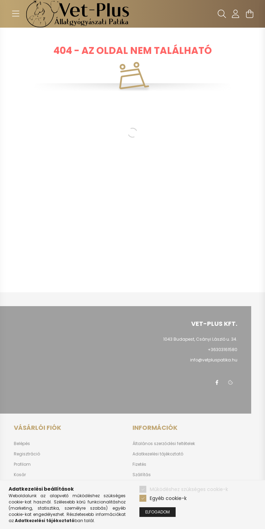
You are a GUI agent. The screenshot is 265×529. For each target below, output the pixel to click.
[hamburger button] (15, 14)
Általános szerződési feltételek (163, 443)
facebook (217, 382)
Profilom (22, 464)
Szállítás (141, 474)
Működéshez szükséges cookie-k (189, 489)
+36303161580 (222, 349)
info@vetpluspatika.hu (213, 360)
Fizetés (139, 464)
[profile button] (236, 14)
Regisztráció (27, 454)
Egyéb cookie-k (168, 498)
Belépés (22, 443)
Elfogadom (157, 512)
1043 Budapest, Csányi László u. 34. (200, 339)
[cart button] (249, 14)
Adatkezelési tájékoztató (157, 454)
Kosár (20, 474)
